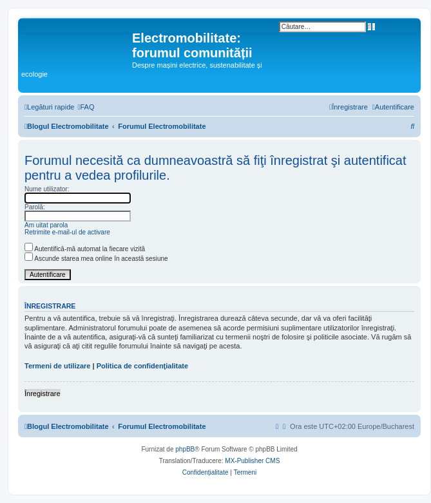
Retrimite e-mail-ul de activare (67, 232)
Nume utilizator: (46, 189)
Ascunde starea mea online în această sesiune (96, 258)
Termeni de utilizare (57, 366)
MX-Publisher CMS (252, 460)
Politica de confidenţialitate (142, 366)
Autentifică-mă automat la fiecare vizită (84, 248)
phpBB (185, 449)
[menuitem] (85, 107)
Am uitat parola (46, 225)
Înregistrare (42, 393)
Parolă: (34, 207)
